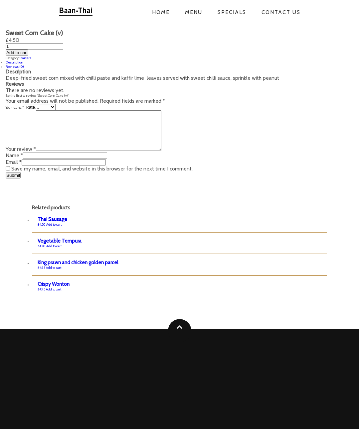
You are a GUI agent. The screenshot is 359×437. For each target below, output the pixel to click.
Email (14, 170)
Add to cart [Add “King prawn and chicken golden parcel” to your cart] (53, 275)
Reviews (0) (15, 66)
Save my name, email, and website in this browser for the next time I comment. (102, 176)
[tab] (179, 62)
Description (14, 62)
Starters (25, 58)
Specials (232, 12)
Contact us (281, 12)
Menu (193, 12)
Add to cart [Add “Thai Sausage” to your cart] (54, 232)
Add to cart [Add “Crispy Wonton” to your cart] (53, 297)
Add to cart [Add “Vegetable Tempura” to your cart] (54, 254)
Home (161, 12)
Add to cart (17, 52)
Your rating (15, 107)
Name (14, 163)
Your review (21, 157)
